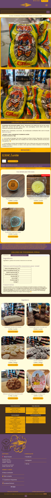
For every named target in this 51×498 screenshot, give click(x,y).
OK (25, 496)
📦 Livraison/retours (8, 483)
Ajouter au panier (13, 161)
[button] (48, 20)
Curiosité (26, 166)
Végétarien (40, 166)
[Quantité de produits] (4, 161)
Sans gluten (30, 166)
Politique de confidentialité (12, 491)
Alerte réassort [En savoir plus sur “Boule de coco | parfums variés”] (38, 203)
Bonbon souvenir (20, 166)
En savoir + (25, 150)
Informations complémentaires (19, 255)
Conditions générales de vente (38, 491)
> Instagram (28, 460)
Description (6, 255)
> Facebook (28, 457)
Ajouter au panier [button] (13, 203)
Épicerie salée (24, 15)
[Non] (49, 495)
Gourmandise (17, 15)
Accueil (11, 15)
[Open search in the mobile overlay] (25, 12)
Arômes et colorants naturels (11, 166)
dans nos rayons (6, 132)
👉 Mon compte (36, 0)
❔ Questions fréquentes (9, 480)
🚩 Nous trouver (7, 457)
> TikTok (27, 464)
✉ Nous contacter (7, 472)
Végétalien (36, 166)
